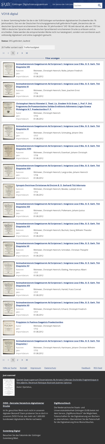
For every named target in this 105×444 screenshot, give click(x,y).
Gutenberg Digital (11, 431)
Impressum (36, 368)
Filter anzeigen (52, 58)
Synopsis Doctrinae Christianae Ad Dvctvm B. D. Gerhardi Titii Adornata (51, 185)
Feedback (86, 368)
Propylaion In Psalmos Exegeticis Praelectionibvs (39, 322)
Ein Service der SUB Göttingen (65, 4)
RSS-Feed (98, 368)
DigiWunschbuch (62, 403)
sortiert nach (17, 47)
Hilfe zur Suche (10, 368)
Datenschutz (50, 368)
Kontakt (23, 368)
